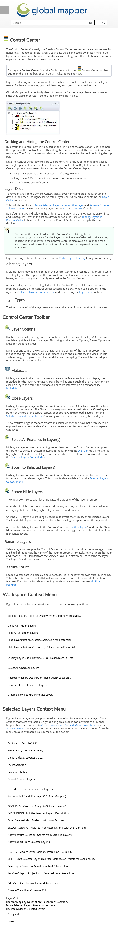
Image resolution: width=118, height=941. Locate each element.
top (65, 208)
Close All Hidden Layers (22, 625)
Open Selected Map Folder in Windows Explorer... (37, 820)
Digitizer (83, 450)
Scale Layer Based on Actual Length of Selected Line (38, 866)
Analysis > (14, 914)
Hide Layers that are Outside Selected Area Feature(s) (39, 639)
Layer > (12, 921)
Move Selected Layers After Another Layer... (32, 905)
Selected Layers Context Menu (24, 416)
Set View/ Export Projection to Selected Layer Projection (41, 873)
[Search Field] (59, 22)
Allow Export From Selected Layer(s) (29, 842)
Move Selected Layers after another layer (59, 205)
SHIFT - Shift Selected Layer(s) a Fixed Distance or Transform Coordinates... (52, 859)
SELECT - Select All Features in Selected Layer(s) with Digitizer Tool (47, 827)
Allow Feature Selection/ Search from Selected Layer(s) (40, 834)
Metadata (11, 388)
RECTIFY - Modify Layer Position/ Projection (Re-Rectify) (40, 851)
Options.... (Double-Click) (22, 743)
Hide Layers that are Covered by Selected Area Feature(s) (41, 647)
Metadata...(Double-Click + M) (25, 750)
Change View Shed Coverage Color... (29, 890)
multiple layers (78, 527)
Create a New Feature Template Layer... (31, 694)
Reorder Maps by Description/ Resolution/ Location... (39, 677)
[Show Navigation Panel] (4, 10)
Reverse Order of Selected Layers (27, 685)
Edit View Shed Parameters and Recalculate (33, 883)
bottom (77, 208)
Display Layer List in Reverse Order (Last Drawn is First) (40, 658)
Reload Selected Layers (21, 779)
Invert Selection (17, 765)
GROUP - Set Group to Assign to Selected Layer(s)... (38, 806)
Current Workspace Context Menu (61, 725)
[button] (91, 22)
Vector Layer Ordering (72, 258)
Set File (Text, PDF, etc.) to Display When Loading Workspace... (44, 615)
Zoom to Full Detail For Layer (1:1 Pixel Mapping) (37, 796)
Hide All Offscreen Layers (23, 632)
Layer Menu (90, 725)
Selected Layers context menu (36, 292)
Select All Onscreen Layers (23, 667)
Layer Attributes (17, 772)
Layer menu (86, 292)
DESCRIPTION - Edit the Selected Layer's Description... (39, 813)
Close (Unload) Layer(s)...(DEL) (25, 757)
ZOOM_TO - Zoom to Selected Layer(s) (30, 789)
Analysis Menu (15, 728)
